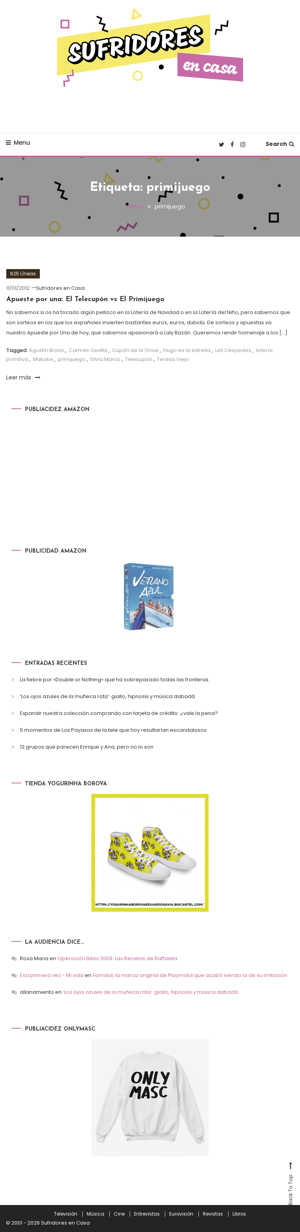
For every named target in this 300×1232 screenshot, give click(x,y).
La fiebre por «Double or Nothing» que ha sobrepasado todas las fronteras (114, 679)
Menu (18, 142)
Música (95, 1214)
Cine (119, 1214)
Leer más (23, 377)
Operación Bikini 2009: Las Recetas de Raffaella (117, 958)
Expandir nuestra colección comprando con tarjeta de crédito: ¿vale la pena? (119, 713)
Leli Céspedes (233, 350)
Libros (239, 1214)
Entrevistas (147, 1214)
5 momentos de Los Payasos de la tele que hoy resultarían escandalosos (113, 730)
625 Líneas (23, 273)
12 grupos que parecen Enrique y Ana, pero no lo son (87, 747)
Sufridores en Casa (60, 288)
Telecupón (138, 359)
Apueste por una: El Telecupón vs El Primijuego (85, 299)
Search (280, 144)
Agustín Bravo (46, 350)
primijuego (72, 359)
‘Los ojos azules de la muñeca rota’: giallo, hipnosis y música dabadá (107, 696)
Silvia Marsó (105, 359)
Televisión (65, 1214)
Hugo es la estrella (187, 350)
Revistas (213, 1214)
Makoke (43, 359)
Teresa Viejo (173, 359)
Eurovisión (181, 1214)
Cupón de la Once (135, 350)
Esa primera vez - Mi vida (52, 975)
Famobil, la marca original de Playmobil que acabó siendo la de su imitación (190, 975)
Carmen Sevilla (88, 350)
